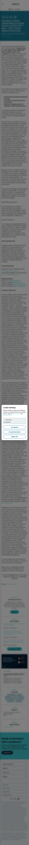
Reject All (14, 436)
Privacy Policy (16, 414)
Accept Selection (14, 432)
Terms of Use (6, 415)
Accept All (14, 427)
